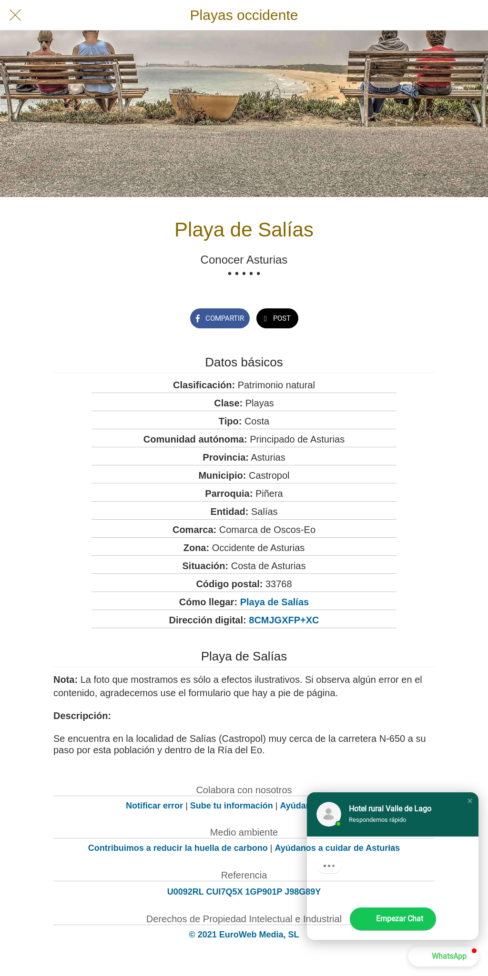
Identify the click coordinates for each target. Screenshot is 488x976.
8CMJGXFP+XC (284, 620)
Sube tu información (231, 805)
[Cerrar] (15, 15)
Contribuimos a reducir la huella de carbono (178, 848)
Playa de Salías (274, 602)
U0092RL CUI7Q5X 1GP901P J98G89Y (244, 892)
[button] (470, 801)
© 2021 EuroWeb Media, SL (244, 934)
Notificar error (154, 805)
